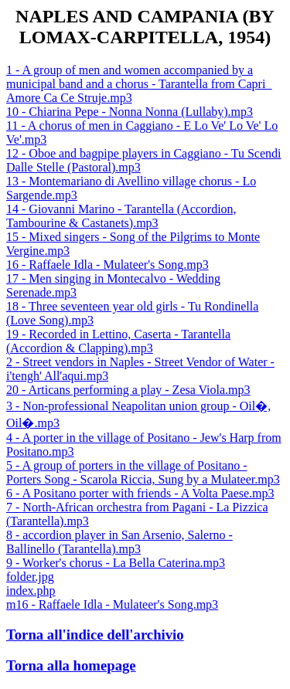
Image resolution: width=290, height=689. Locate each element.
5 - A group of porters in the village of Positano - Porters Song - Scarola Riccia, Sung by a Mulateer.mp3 (143, 472)
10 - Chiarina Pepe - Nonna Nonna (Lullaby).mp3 (129, 111)
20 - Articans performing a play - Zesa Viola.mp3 (128, 389)
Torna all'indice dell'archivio (95, 634)
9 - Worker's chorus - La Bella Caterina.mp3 (115, 562)
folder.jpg (30, 576)
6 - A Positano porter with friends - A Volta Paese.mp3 (140, 493)
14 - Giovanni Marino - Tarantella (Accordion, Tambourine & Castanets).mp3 (121, 215)
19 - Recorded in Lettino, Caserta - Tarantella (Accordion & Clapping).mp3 (118, 341)
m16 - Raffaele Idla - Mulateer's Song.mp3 (112, 604)
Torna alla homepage (71, 665)
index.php (31, 590)
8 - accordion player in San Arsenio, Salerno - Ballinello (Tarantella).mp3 (119, 541)
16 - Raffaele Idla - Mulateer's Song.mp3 (107, 264)
